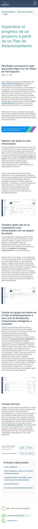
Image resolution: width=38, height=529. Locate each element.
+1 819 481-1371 (10, 521)
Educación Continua (25, 12)
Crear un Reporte (10, 467)
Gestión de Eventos (11, 484)
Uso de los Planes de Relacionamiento (18, 488)
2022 (5, 14)
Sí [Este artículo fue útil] (23, 448)
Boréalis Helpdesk (8, 12)
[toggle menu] (35, 3)
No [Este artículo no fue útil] (31, 448)
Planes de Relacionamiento (12, 84)
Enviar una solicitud (26, 453)
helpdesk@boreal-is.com (13, 516)
